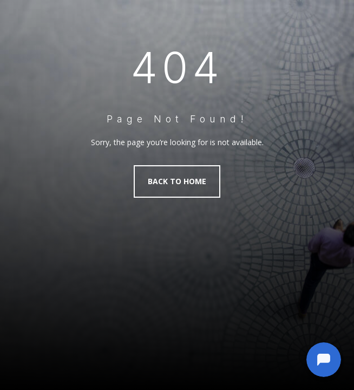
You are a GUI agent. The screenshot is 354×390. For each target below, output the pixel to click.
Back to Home (177, 181)
